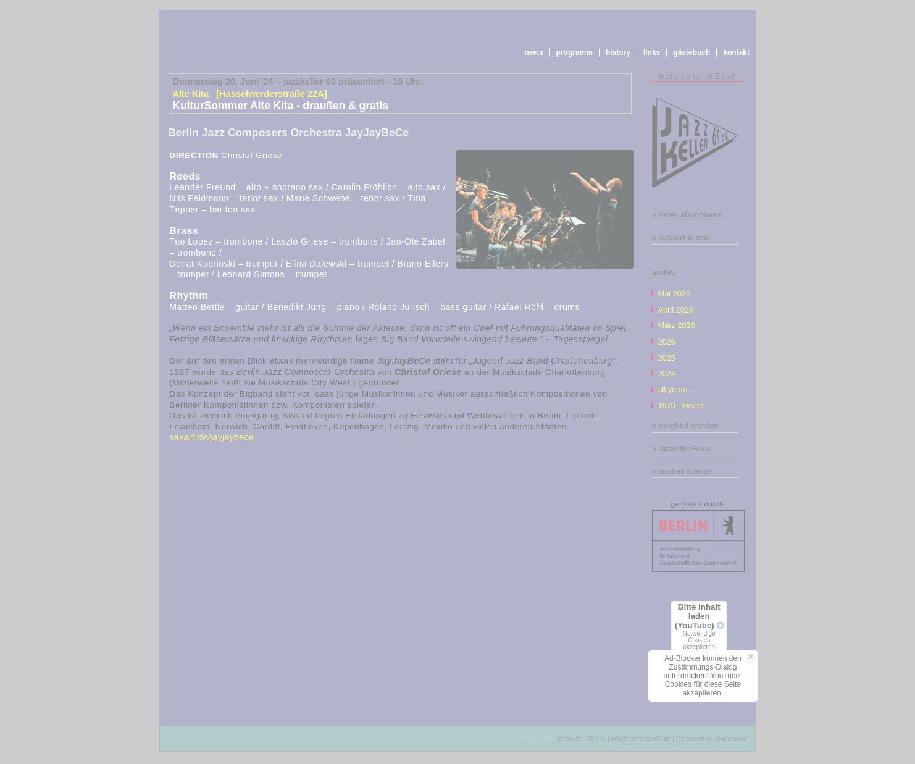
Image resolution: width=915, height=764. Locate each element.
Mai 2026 (674, 293)
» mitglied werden (685, 425)
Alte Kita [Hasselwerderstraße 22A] (249, 93)
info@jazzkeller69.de (641, 739)
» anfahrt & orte (681, 237)
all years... (675, 389)
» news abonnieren (687, 214)
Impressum (732, 739)
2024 (666, 373)
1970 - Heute (680, 405)
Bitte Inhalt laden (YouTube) (699, 626)
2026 (666, 341)
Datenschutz (694, 739)
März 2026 (676, 325)
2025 (666, 358)
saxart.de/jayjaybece (211, 437)
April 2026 (675, 309)
